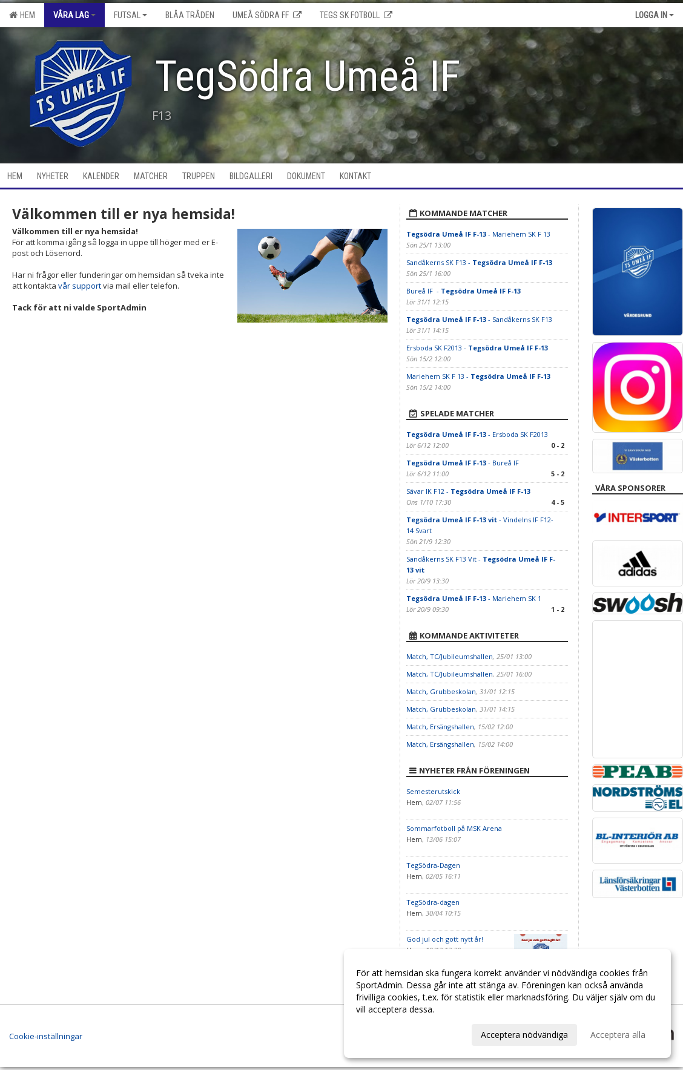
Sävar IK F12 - (468, 491)
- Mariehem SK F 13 (478, 233)
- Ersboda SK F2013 (477, 434)
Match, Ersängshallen (440, 726)
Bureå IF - (463, 290)
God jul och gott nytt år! (444, 939)
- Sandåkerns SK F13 (479, 319)
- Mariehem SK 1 (473, 598)
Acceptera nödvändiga (524, 1034)
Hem (22, 15)
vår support (79, 285)
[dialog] (507, 1003)
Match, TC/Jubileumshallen (449, 656)
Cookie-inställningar (45, 1036)
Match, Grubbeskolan (441, 691)
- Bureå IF (463, 462)
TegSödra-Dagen (433, 865)
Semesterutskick (433, 791)
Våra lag (74, 15)
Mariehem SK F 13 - (478, 376)
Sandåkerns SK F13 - (479, 262)
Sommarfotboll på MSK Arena (454, 828)
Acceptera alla (617, 1034)
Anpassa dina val (388, 1033)
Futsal (130, 15)
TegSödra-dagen (433, 902)
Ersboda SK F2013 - (477, 347)
